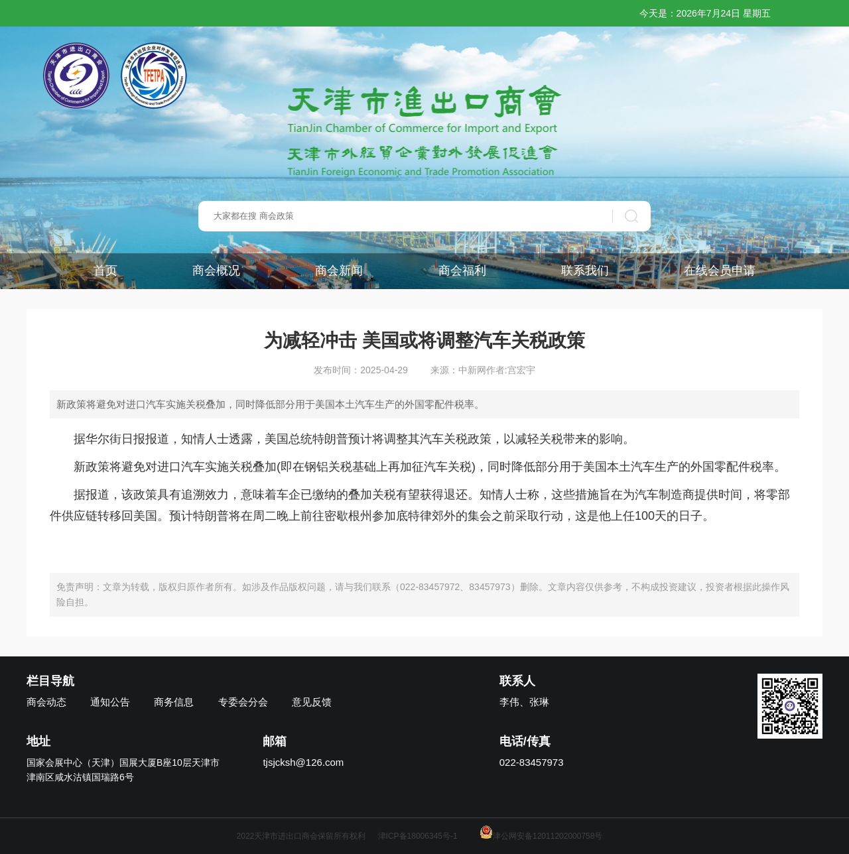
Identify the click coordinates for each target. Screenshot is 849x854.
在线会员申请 (719, 270)
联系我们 (585, 270)
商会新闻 (339, 270)
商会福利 (462, 270)
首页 (105, 270)
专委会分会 (243, 701)
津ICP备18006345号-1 (418, 836)
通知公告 (110, 701)
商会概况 (216, 270)
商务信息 (174, 701)
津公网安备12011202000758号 (541, 836)
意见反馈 (312, 701)
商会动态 (46, 701)
